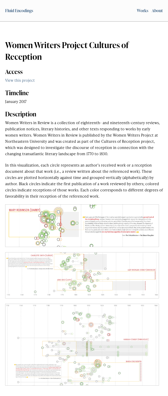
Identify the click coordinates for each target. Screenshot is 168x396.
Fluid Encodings (19, 10)
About (157, 10)
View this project (20, 80)
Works (142, 10)
